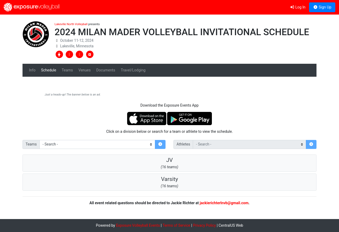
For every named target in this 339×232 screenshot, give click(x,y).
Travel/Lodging (133, 70)
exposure (32, 7)
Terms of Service (176, 225)
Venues (84, 70)
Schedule (48, 70)
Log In (297, 7)
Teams (67, 70)
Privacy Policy (204, 225)
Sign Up (322, 7)
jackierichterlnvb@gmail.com (224, 203)
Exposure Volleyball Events (138, 225)
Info (32, 70)
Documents (105, 70)
